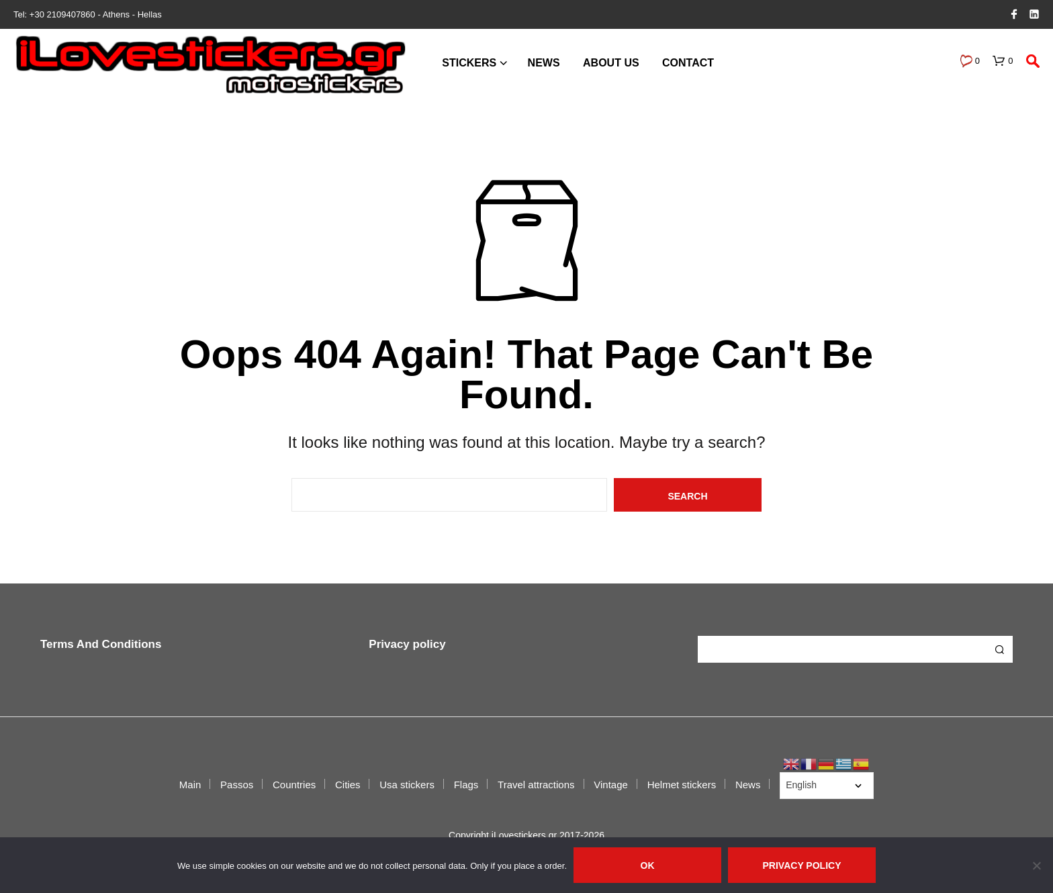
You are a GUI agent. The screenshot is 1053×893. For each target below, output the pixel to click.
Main (190, 784)
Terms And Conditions (100, 644)
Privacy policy (407, 644)
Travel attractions (536, 784)
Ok (648, 865)
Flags (466, 784)
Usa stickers (406, 784)
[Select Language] (827, 785)
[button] (970, 61)
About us (611, 62)
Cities (348, 784)
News (544, 62)
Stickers (469, 62)
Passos (236, 784)
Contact (688, 62)
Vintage (611, 784)
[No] (1036, 865)
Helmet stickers (682, 784)
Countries (294, 784)
